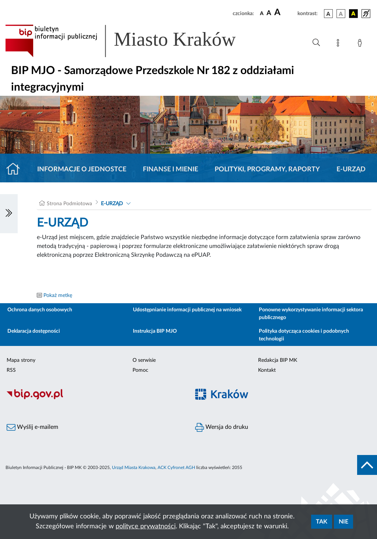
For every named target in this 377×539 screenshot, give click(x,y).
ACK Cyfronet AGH (176, 467)
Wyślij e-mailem (32, 427)
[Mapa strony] (339, 44)
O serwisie (144, 360)
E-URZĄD (351, 169)
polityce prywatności (146, 526)
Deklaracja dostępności (33, 331)
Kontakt (267, 370)
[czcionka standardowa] (261, 13)
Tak (321, 522)
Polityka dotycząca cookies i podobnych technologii (304, 335)
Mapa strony (21, 360)
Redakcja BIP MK (277, 360)
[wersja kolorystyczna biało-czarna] (340, 13)
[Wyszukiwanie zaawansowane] (316, 42)
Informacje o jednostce (81, 169)
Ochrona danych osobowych (39, 309)
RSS (11, 370)
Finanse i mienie (170, 169)
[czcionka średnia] (269, 13)
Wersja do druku (221, 427)
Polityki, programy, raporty (267, 169)
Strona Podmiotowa (69, 203)
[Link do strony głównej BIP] (131, 41)
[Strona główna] (16, 169)
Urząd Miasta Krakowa (133, 467)
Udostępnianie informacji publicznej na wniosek (187, 309)
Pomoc (140, 370)
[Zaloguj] (361, 44)
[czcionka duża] (285, 12)
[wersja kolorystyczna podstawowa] (328, 13)
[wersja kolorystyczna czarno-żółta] (353, 13)
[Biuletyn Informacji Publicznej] (94, 398)
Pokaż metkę (57, 295)
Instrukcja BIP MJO (155, 331)
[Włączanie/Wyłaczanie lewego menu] (9, 213)
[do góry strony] (367, 465)
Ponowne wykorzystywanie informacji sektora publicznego (311, 313)
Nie (343, 522)
